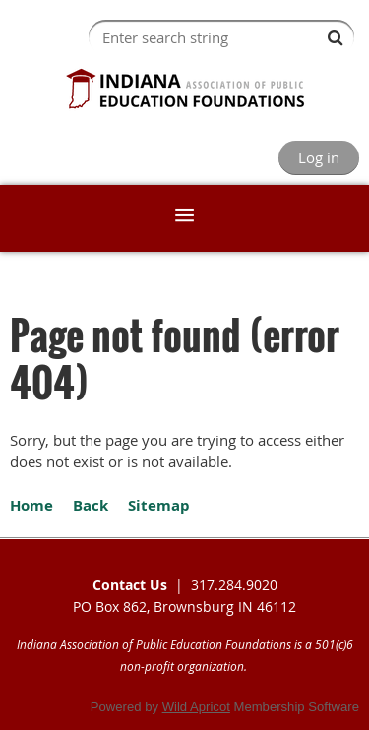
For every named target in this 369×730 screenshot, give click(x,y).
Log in (318, 157)
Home (31, 505)
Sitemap (159, 505)
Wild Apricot (196, 707)
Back (90, 505)
